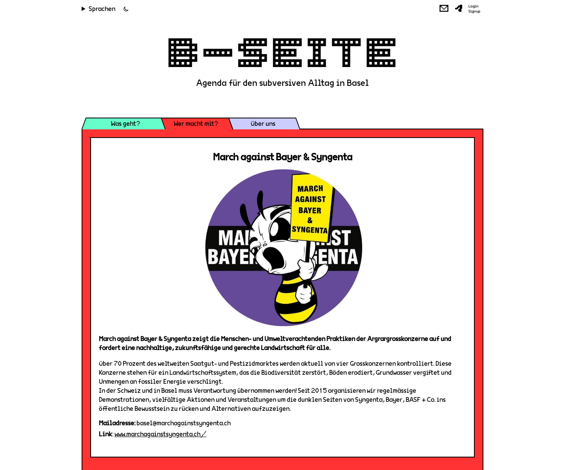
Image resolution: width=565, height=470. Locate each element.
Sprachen (102, 8)
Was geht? (125, 123)
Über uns (263, 123)
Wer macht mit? (196, 123)
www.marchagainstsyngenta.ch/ (160, 434)
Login (473, 6)
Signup (474, 11)
